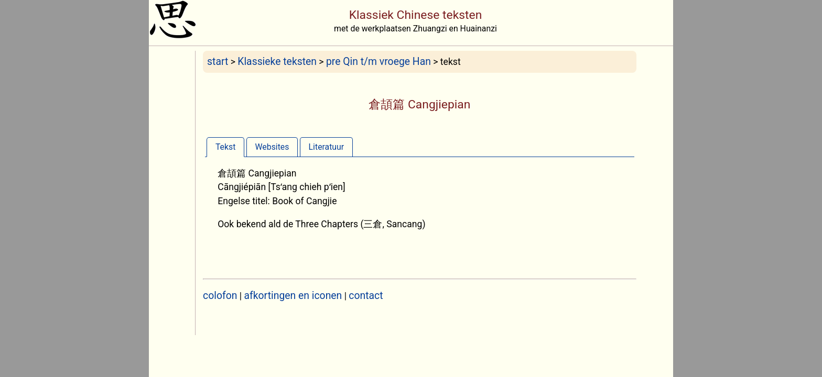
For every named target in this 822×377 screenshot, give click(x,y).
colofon (220, 296)
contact (366, 296)
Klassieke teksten (277, 62)
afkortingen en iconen (293, 296)
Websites (272, 147)
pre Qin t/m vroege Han (378, 62)
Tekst (225, 147)
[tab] (225, 147)
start (217, 62)
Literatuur (326, 147)
